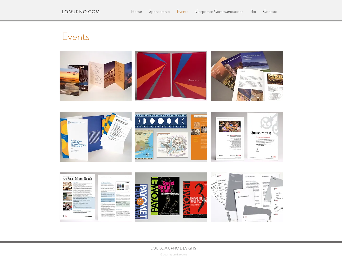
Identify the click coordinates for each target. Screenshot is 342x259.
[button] (96, 76)
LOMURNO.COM (81, 12)
